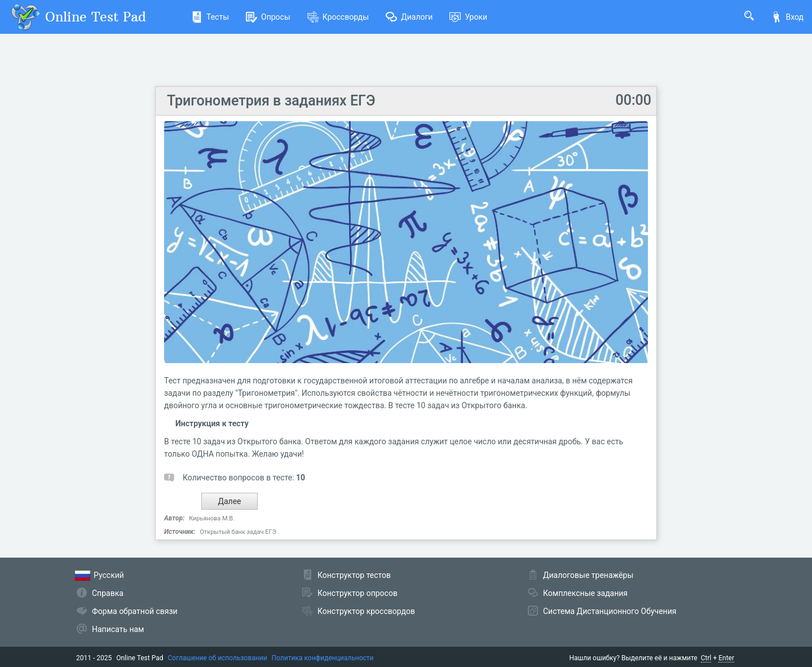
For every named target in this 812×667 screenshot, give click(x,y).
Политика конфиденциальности (323, 658)
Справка (107, 593)
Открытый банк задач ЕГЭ (238, 532)
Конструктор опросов (357, 593)
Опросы (268, 17)
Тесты (210, 17)
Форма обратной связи (135, 611)
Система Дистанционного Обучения (609, 611)
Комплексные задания (585, 593)
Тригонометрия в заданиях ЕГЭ (271, 100)
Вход (787, 17)
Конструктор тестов (354, 575)
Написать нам (118, 629)
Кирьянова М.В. (212, 518)
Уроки (468, 17)
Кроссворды (338, 17)
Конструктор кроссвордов (366, 611)
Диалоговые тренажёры (588, 575)
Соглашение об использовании (217, 658)
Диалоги (409, 17)
